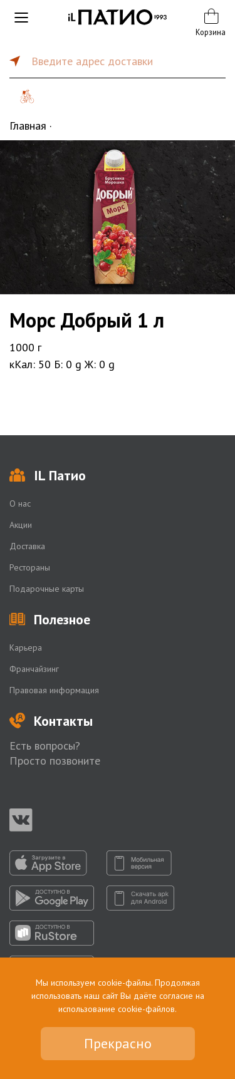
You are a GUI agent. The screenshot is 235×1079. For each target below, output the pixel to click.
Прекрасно (118, 1043)
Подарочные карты (46, 588)
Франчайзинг (34, 668)
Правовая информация (54, 690)
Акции (20, 524)
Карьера (25, 647)
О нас (20, 503)
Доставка (27, 546)
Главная (27, 125)
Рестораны (29, 567)
